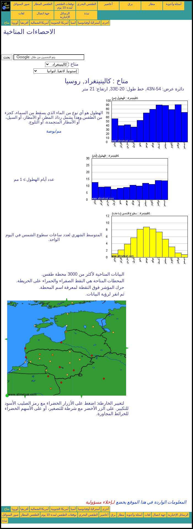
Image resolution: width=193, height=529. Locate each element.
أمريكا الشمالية (40, 22)
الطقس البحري (86, 4)
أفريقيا (24, 22)
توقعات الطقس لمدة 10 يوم (65, 5)
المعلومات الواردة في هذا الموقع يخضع (150, 502)
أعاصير (108, 4)
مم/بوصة (53, 131)
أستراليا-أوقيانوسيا (89, 22)
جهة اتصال (43, 13)
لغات (21, 13)
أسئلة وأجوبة (174, 4)
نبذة (86, 13)
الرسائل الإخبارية (65, 15)
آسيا (73, 22)
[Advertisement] (65, 46)
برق (130, 4)
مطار (152, 4)
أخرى (105, 22)
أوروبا (15, 22)
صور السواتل (21, 4)
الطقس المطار (43, 4)
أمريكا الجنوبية (60, 22)
